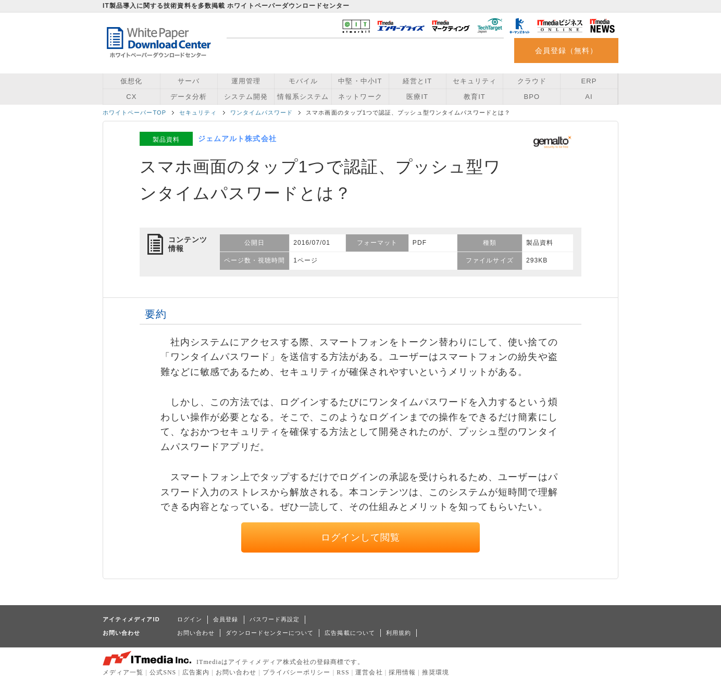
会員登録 (225, 619)
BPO (532, 97)
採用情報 (402, 672)
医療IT (417, 97)
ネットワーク (360, 97)
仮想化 (131, 81)
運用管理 (245, 81)
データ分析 (188, 97)
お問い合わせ (196, 633)
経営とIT (417, 81)
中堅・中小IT (360, 81)
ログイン (189, 619)
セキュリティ (474, 81)
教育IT (475, 97)
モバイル (303, 81)
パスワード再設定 (275, 619)
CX (131, 97)
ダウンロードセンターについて (270, 633)
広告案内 (195, 672)
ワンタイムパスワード (261, 112)
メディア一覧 (123, 672)
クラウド (531, 81)
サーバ (189, 81)
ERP (589, 81)
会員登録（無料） (566, 50)
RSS (343, 672)
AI (588, 97)
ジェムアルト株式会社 (237, 138)
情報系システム (302, 97)
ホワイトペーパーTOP (134, 112)
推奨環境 (435, 672)
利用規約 (398, 633)
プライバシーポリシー (297, 672)
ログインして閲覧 (361, 537)
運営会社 (368, 672)
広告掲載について (350, 633)
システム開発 (246, 97)
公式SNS (163, 672)
